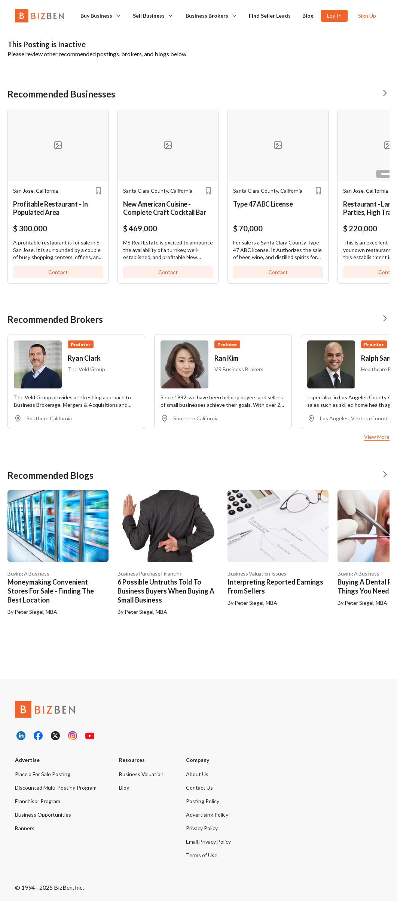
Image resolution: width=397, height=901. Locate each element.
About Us (197, 774)
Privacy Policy (202, 828)
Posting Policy (202, 801)
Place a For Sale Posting (42, 774)
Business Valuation (141, 774)
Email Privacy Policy (208, 841)
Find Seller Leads (270, 15)
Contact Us (199, 787)
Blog (308, 15)
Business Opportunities (43, 814)
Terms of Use (201, 855)
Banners (24, 828)
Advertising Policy (207, 814)
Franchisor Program (37, 801)
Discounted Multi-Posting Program (56, 787)
